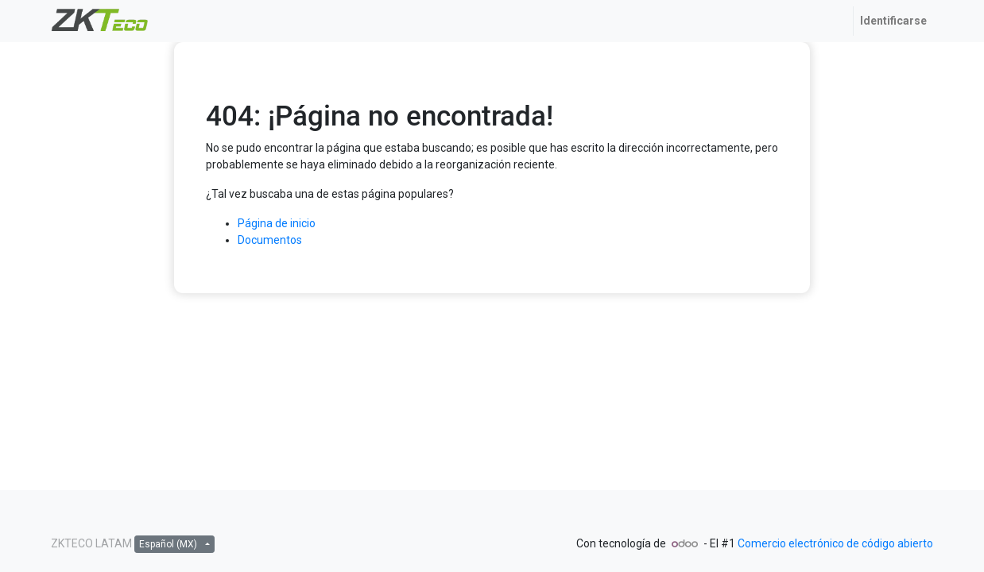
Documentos (270, 240)
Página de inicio (277, 223)
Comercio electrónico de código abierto (835, 543)
